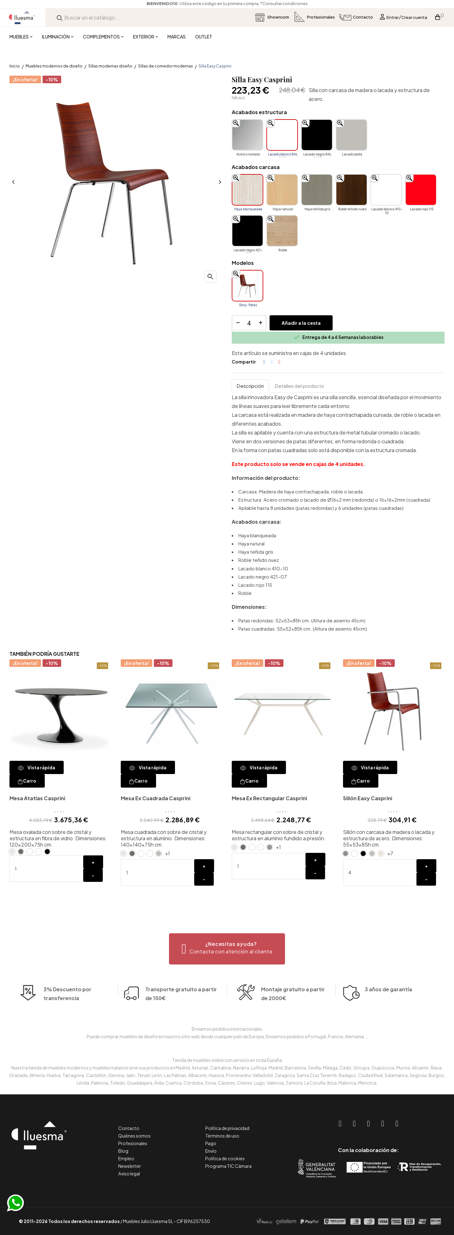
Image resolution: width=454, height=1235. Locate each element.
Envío (211, 1151)
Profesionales (132, 1143)
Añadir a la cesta (301, 323)
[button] (227, 948)
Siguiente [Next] (219, 182)
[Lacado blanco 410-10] (386, 190)
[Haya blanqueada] (247, 190)
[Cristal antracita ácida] (20, 851)
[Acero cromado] (247, 135)
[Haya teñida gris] (317, 190)
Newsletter (129, 1166)
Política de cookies (225, 1158)
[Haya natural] (282, 190)
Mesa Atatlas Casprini (37, 798)
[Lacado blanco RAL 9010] (282, 135)
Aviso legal (129, 1173)
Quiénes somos (134, 1136)
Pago (210, 1143)
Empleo (126, 1158)
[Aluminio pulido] (269, 847)
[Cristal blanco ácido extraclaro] (38, 851)
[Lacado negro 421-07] (247, 231)
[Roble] (282, 231)
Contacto (128, 1128)
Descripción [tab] (250, 386)
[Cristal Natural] (12, 851)
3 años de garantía (388, 1008)
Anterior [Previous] (12, 182)
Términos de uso (222, 1136)
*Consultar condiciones (284, 3)
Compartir (264, 362)
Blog (123, 1151)
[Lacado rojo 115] (421, 190)
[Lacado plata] (351, 135)
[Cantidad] (249, 322)
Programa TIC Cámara (228, 1166)
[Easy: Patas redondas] (247, 285)
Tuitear (272, 362)
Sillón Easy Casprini (367, 798)
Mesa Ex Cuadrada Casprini (155, 798)
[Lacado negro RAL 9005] (317, 135)
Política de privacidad (227, 1128)
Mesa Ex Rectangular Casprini (269, 798)
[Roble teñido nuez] (351, 190)
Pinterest (279, 362)
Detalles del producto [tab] (299, 386)
